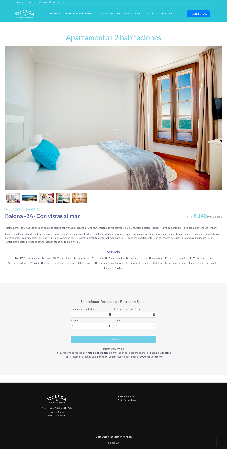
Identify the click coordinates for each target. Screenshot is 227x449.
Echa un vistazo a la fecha (127, 309)
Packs (149, 13)
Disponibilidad (110, 13)
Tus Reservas (198, 13)
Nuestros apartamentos (81, 13)
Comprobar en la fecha (82, 309)
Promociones (133, 13)
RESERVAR (55, 13)
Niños (118, 320)
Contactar (165, 13)
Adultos (74, 320)
